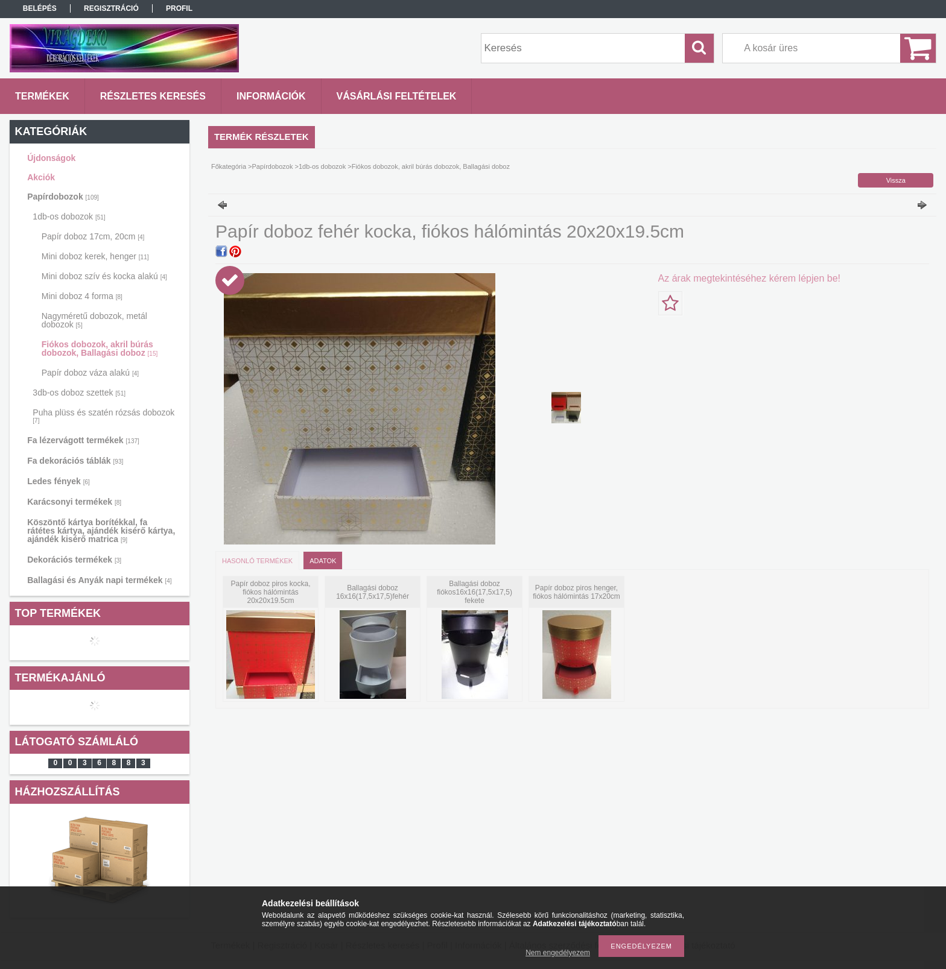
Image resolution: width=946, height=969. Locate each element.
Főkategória (228, 166)
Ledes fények (58, 481)
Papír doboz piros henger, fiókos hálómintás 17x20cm (576, 592)
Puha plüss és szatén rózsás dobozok (103, 416)
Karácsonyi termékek (74, 502)
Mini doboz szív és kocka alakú (104, 276)
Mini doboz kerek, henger (95, 256)
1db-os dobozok (69, 216)
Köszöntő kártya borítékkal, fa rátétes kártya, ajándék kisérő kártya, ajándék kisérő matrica (101, 530)
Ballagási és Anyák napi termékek (99, 580)
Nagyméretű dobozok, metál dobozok (94, 320)
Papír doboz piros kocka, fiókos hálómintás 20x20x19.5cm (270, 592)
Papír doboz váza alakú (90, 372)
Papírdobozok (63, 196)
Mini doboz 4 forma (82, 296)
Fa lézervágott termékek (83, 440)
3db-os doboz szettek (79, 392)
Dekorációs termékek (74, 559)
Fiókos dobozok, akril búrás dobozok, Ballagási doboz (99, 348)
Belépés (40, 8)
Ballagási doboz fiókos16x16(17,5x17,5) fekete (474, 592)
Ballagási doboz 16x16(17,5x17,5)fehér (372, 592)
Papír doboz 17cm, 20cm (93, 236)
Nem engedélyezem (557, 952)
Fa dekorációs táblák (75, 461)
